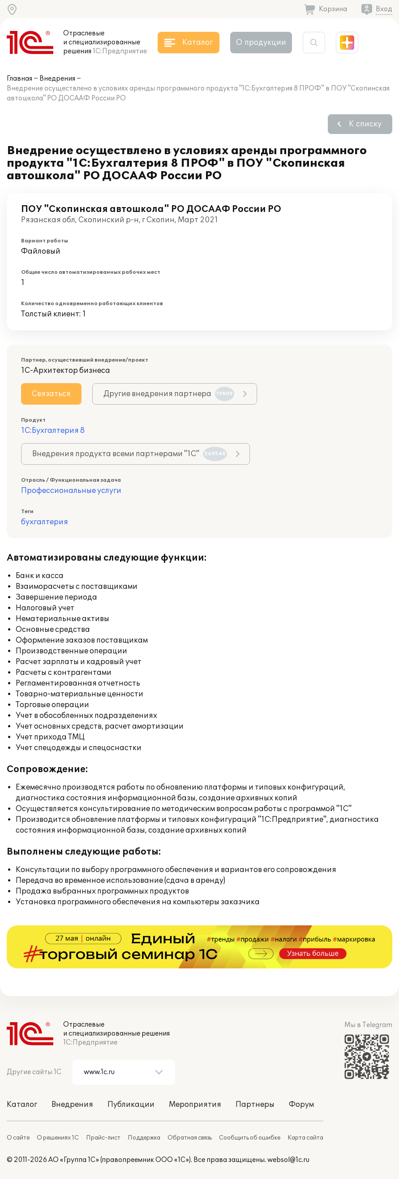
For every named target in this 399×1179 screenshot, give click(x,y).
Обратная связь (189, 1137)
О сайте (18, 1137)
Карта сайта (305, 1137)
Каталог (22, 1104)
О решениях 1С (58, 1137)
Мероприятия (195, 1104)
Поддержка (144, 1137)
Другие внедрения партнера (168, 394)
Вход (384, 9)
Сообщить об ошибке (249, 1137)
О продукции (261, 42)
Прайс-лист (103, 1137)
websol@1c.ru (288, 1160)
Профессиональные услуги (71, 490)
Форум (301, 1104)
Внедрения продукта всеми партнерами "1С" (129, 454)
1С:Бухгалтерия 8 (53, 430)
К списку (365, 124)
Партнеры (255, 1104)
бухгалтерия (44, 522)
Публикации (130, 1104)
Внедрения (57, 78)
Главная (19, 78)
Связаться (51, 393)
